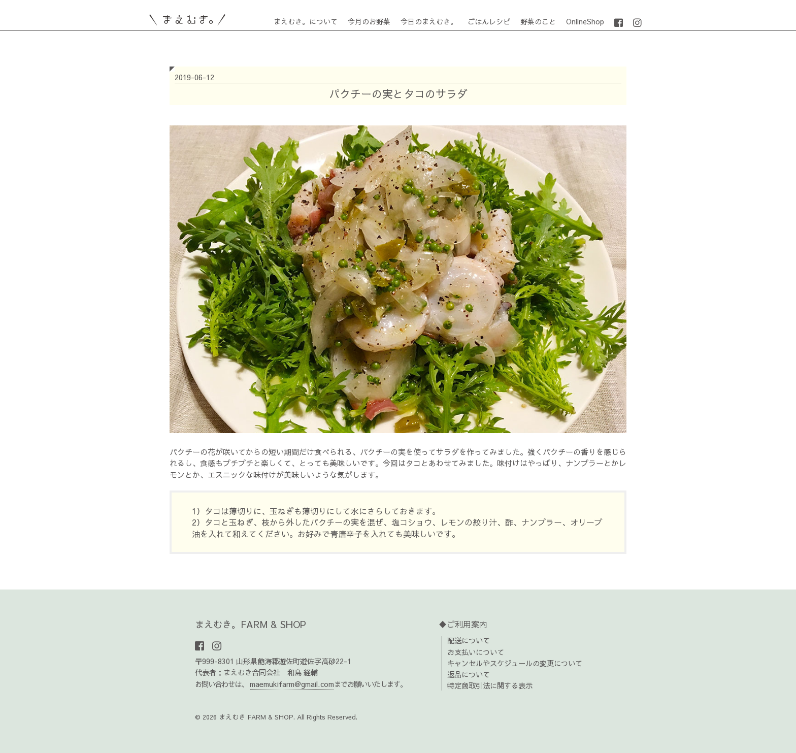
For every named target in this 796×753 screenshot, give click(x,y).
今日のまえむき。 (429, 21)
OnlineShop (585, 21)
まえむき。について (306, 21)
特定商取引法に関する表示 (490, 685)
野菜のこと (538, 21)
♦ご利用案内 (463, 624)
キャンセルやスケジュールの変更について (514, 663)
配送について (468, 640)
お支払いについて (475, 652)
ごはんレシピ (489, 21)
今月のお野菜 (369, 21)
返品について (468, 674)
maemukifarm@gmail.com (292, 684)
